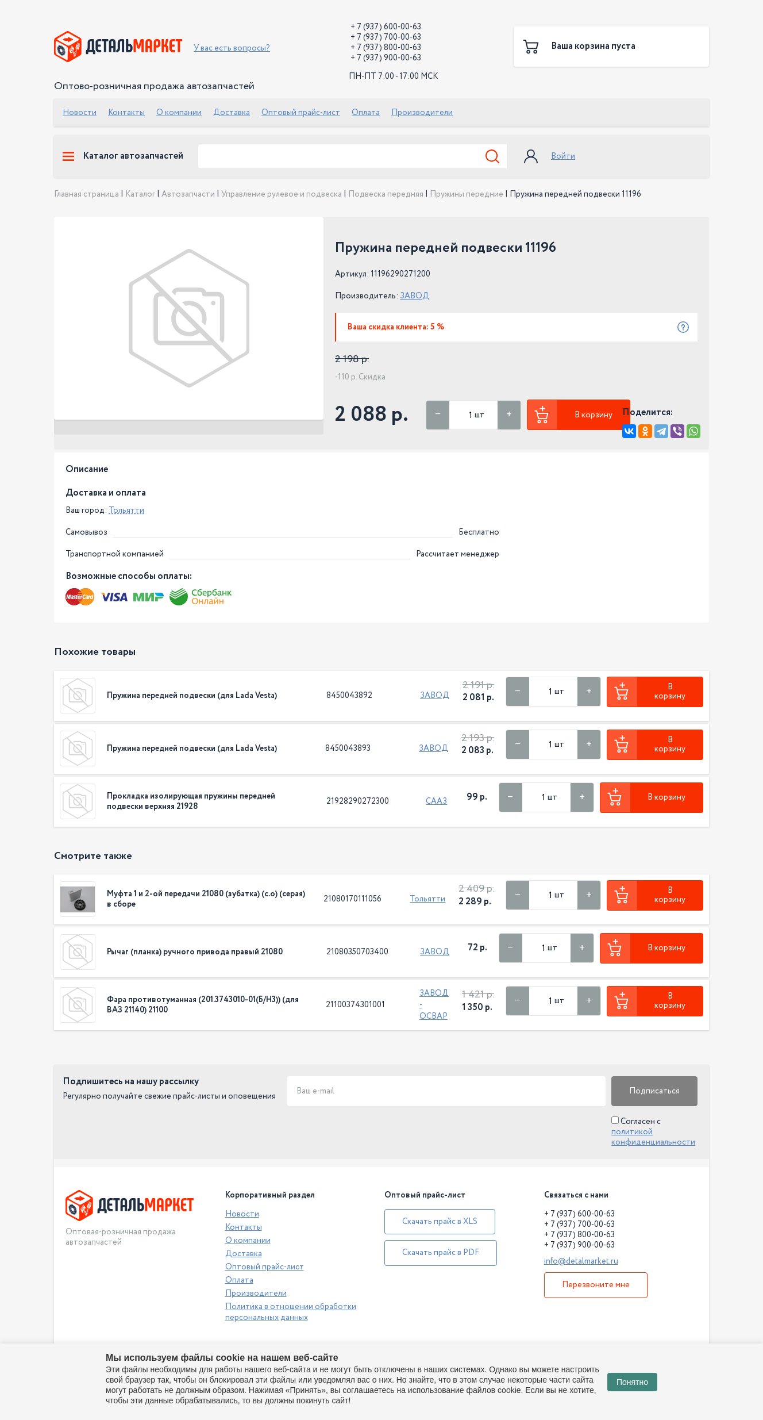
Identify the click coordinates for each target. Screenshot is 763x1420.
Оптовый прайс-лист (300, 112)
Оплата (366, 112)
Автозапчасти (188, 194)
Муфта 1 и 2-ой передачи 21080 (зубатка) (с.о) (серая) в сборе (206, 899)
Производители (422, 112)
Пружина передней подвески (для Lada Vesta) (192, 695)
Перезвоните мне (596, 1285)
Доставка (231, 112)
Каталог (140, 194)
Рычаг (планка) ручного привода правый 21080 (195, 952)
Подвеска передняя (385, 194)
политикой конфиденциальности (653, 1137)
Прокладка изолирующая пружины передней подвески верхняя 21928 (191, 801)
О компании (179, 112)
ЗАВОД (414, 296)
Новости (80, 112)
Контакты (126, 112)
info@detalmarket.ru (581, 1261)
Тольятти (126, 510)
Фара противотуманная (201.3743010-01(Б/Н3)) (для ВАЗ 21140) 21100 (203, 1005)
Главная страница (86, 194)
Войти (563, 156)
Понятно (632, 1382)
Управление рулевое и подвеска (281, 194)
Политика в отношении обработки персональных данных (290, 1312)
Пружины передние (466, 194)
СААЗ (436, 801)
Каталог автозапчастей (123, 157)
